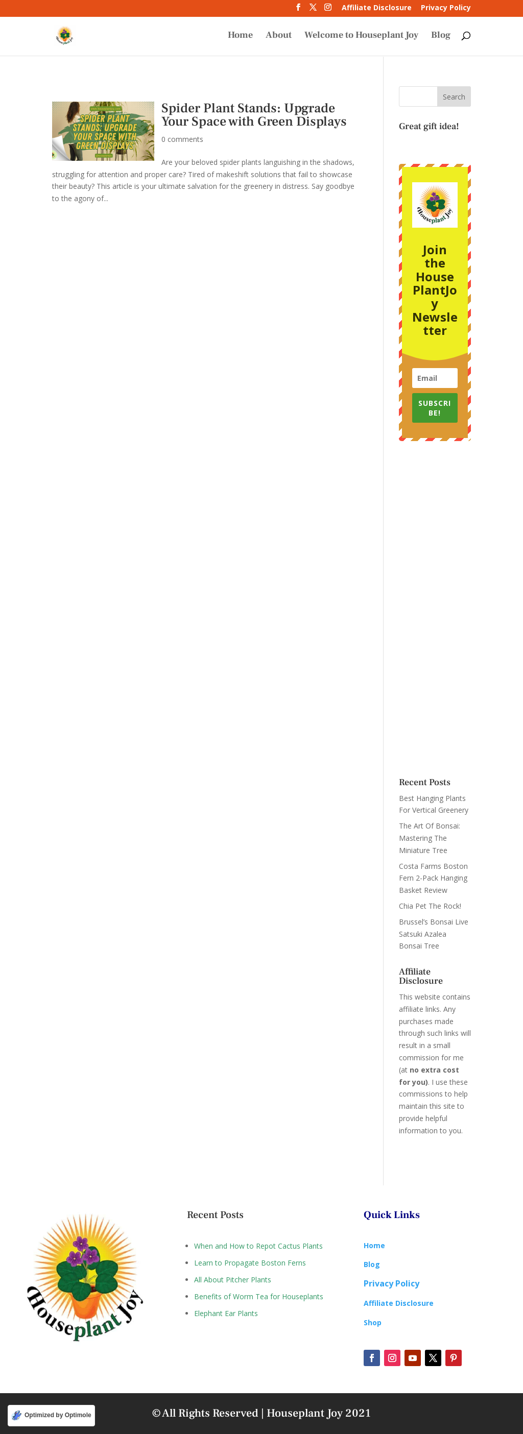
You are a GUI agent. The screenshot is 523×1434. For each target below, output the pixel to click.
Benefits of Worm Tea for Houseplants (258, 1296)
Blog (440, 36)
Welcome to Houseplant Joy (361, 36)
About (279, 36)
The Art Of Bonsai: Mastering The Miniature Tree (429, 838)
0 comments (182, 139)
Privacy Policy (446, 8)
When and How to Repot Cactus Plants (258, 1246)
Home (240, 36)
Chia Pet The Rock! (430, 906)
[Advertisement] (435, 609)
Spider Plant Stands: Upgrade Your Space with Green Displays (254, 115)
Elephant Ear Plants (226, 1313)
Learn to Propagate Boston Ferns (250, 1263)
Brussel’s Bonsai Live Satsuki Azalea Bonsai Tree (433, 934)
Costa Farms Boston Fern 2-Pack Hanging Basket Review (433, 878)
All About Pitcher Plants (232, 1279)
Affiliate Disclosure (377, 8)
